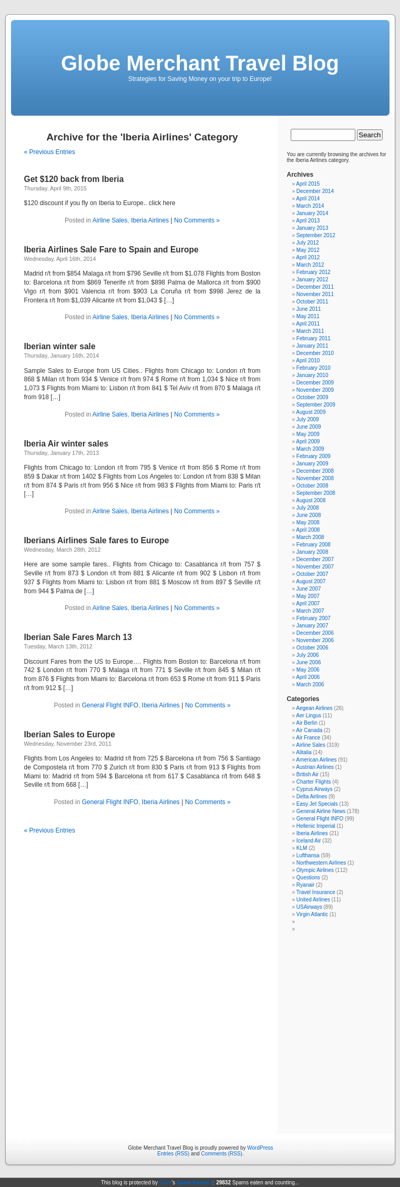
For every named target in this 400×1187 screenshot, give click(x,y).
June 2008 (308, 515)
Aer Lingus (308, 715)
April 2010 (308, 360)
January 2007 (312, 625)
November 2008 (315, 478)
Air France (308, 737)
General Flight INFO (110, 705)
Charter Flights (313, 782)
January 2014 (312, 213)
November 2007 (315, 567)
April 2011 (308, 324)
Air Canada (309, 730)
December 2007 (315, 559)
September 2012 (315, 235)
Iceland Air (308, 841)
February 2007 (313, 618)
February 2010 (313, 368)
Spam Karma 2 (195, 1182)
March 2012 (310, 265)
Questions (308, 877)
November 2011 (315, 294)
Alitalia (303, 752)
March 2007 (310, 611)
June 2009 (308, 427)
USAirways (309, 907)
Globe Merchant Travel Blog (200, 63)
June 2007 (308, 589)
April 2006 (308, 677)
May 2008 (308, 522)
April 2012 (308, 257)
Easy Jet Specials (317, 804)
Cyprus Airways (314, 789)
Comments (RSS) (221, 1153)
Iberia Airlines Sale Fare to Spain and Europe (111, 249)
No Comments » (197, 220)
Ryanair (305, 885)
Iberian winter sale (60, 346)
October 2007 (312, 574)
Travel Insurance (315, 892)
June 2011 (308, 309)
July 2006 (307, 655)
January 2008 (312, 552)
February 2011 (313, 338)
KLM (301, 848)
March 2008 (310, 537)
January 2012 (312, 279)
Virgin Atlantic (312, 914)
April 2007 (308, 603)
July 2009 (307, 419)
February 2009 (313, 456)
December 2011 (315, 287)
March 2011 (310, 331)
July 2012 (307, 243)
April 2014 (308, 198)
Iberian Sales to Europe (69, 734)
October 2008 (312, 486)
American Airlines (316, 760)
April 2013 (308, 221)
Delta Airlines (311, 796)
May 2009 (308, 434)
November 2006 (315, 640)
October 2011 (312, 302)
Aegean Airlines (314, 708)
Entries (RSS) (173, 1153)
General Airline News (320, 811)
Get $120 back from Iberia (74, 179)
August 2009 (310, 412)
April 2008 (308, 530)
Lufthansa (308, 855)
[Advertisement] (201, 1029)
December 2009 (315, 382)
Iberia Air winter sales (66, 443)
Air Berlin (306, 723)
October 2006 (312, 648)
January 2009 (312, 463)
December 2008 (315, 471)
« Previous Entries (49, 152)
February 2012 (313, 272)
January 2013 (312, 228)
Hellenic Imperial (315, 826)
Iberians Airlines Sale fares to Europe (96, 540)
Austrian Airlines (315, 767)
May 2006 (308, 670)
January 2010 (312, 375)
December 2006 (315, 633)
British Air (307, 774)
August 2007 (310, 581)
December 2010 (315, 353)
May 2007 (308, 596)
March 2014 (310, 206)
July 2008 (307, 508)
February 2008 (313, 544)
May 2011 (308, 316)
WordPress (260, 1148)
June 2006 (308, 662)
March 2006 (310, 684)
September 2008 (315, 493)
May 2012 (308, 250)
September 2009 (315, 405)
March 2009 (310, 449)
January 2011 (312, 346)
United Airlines (313, 899)
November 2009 (315, 390)
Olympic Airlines (315, 870)
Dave (165, 1182)
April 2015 (308, 184)
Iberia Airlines (150, 220)
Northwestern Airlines (321, 863)
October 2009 (312, 397)
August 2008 (310, 500)
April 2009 (308, 441)
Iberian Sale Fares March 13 (78, 637)
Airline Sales (110, 220)
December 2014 (315, 191)
